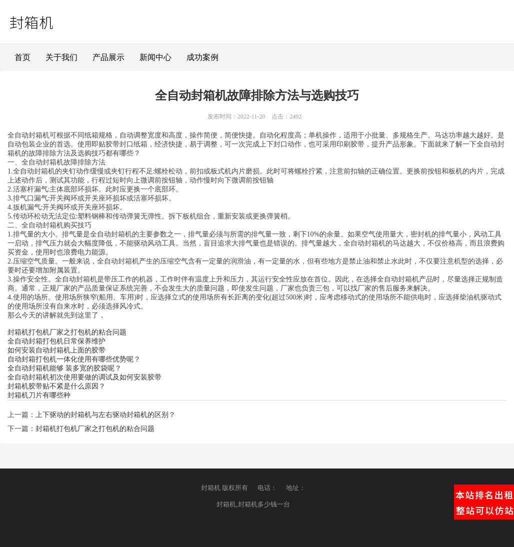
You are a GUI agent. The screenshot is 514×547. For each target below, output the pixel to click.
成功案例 (202, 57)
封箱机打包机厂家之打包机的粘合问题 (67, 332)
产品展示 (108, 57)
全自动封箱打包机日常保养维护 (57, 341)
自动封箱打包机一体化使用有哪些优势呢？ (74, 359)
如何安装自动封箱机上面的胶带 (57, 350)
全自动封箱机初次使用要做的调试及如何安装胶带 (85, 377)
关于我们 (62, 57)
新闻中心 (156, 57)
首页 (22, 57)
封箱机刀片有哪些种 (39, 395)
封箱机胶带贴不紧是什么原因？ (57, 386)
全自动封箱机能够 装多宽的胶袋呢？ (65, 368)
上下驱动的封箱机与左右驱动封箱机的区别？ (106, 414)
